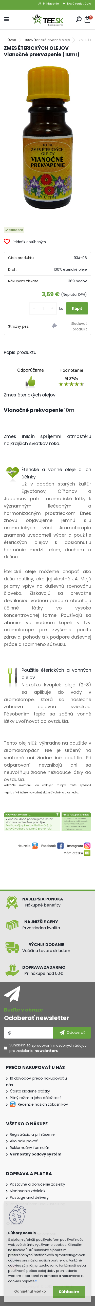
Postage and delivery (29, 1197)
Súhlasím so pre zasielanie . (48, 1048)
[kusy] (43, 308)
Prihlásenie (51, 4)
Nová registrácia (79, 4)
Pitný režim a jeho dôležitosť (35, 1097)
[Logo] (47, 19)
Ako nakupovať (23, 1141)
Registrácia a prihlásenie (32, 1134)
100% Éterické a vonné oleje (47, 39)
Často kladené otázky (30, 1091)
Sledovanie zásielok (27, 1190)
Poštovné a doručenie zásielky (37, 1184)
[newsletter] (72, 1032)
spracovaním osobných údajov (59, 1045)
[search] (79, 19)
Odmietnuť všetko (30, 1291)
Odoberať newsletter (36, 1018)
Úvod (12, 39)
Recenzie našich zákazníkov (43, 1104)
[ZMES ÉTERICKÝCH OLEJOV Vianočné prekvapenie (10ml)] (47, 138)
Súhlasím (69, 1292)
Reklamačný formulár (29, 1147)
